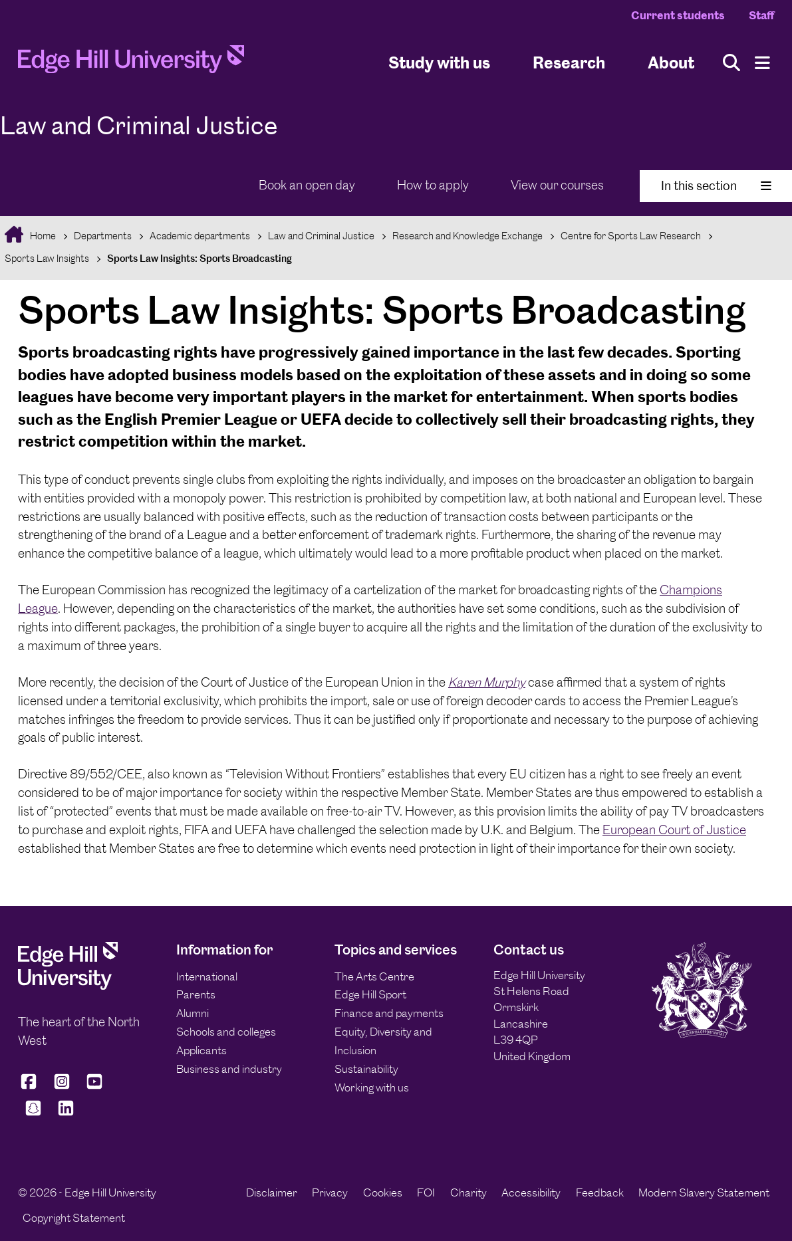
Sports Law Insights (47, 258)
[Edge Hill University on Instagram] (62, 1087)
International (206, 976)
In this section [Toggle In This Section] (716, 185)
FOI (426, 1192)
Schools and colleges (226, 1031)
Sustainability (366, 1068)
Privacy (330, 1192)
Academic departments (200, 235)
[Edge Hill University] (68, 985)
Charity (468, 1192)
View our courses (557, 185)
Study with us (439, 62)
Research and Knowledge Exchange (467, 235)
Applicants (201, 1050)
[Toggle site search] (731, 63)
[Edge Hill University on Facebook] (31, 1087)
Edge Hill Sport (370, 994)
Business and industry (229, 1068)
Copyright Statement (74, 1217)
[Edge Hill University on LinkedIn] (66, 1114)
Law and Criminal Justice (321, 235)
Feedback (600, 1192)
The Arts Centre (374, 976)
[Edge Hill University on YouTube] (94, 1087)
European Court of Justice (674, 830)
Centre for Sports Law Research (631, 235)
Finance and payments (389, 1013)
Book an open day (307, 185)
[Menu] (762, 63)
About (671, 62)
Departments (103, 235)
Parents (195, 994)
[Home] (131, 63)
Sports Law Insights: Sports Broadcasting (199, 258)
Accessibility (531, 1192)
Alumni (192, 1013)
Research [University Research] (569, 62)
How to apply (433, 185)
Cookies (382, 1192)
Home (42, 235)
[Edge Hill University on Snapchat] (33, 1114)
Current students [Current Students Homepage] (678, 15)
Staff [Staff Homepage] (761, 15)
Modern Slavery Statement (703, 1192)
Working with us (371, 1087)
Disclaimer (271, 1192)
